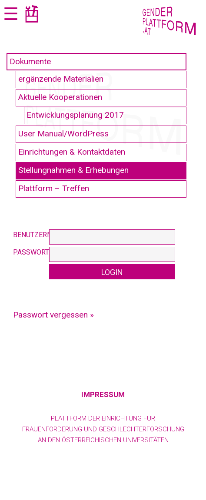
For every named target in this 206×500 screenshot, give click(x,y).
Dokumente (30, 61)
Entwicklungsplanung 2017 (75, 115)
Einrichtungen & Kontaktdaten (71, 152)
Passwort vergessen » (53, 315)
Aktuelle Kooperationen (60, 97)
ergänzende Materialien (60, 79)
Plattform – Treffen (53, 188)
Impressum (103, 394)
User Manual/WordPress (63, 134)
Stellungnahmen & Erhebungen (73, 170)
